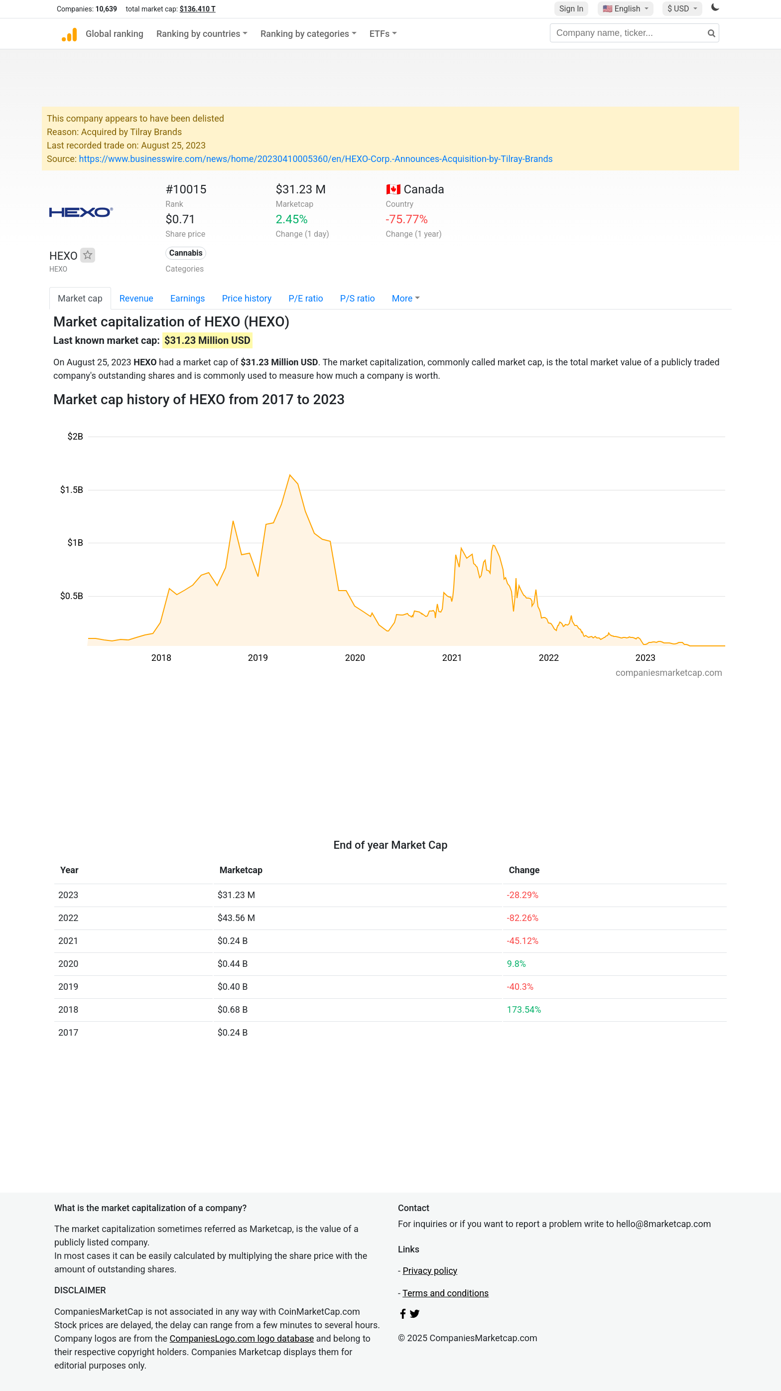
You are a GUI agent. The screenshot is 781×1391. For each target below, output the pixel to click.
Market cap (80, 298)
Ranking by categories (304, 33)
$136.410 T (198, 9)
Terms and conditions (445, 1293)
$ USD (679, 8)
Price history (247, 298)
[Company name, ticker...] (634, 32)
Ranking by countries (198, 33)
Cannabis (186, 253)
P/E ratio (305, 298)
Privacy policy (429, 1270)
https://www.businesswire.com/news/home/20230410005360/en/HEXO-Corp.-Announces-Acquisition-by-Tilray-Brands (316, 159)
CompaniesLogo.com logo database (242, 1338)
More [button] (402, 298)
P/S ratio (357, 298)
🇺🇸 (623, 8)
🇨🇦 (415, 189)
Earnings (187, 298)
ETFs (380, 33)
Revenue (136, 298)
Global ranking (114, 33)
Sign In (571, 8)
